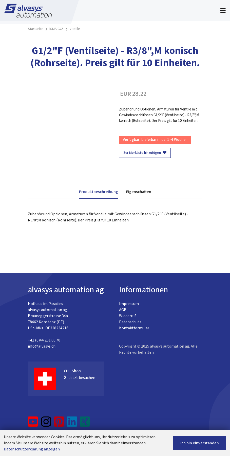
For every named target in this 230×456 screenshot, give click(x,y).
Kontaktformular (134, 328)
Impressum (129, 304)
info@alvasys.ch (41, 346)
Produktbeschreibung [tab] (98, 192)
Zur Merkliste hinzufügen (144, 152)
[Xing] (85, 423)
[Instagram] (46, 423)
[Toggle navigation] (223, 10)
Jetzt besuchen (79, 378)
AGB (122, 310)
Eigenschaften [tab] (138, 192)
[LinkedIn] (72, 423)
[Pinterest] (59, 423)
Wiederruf (127, 316)
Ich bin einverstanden (199, 443)
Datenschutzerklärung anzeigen (32, 449)
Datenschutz (130, 322)
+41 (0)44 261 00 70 (44, 340)
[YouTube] (33, 423)
